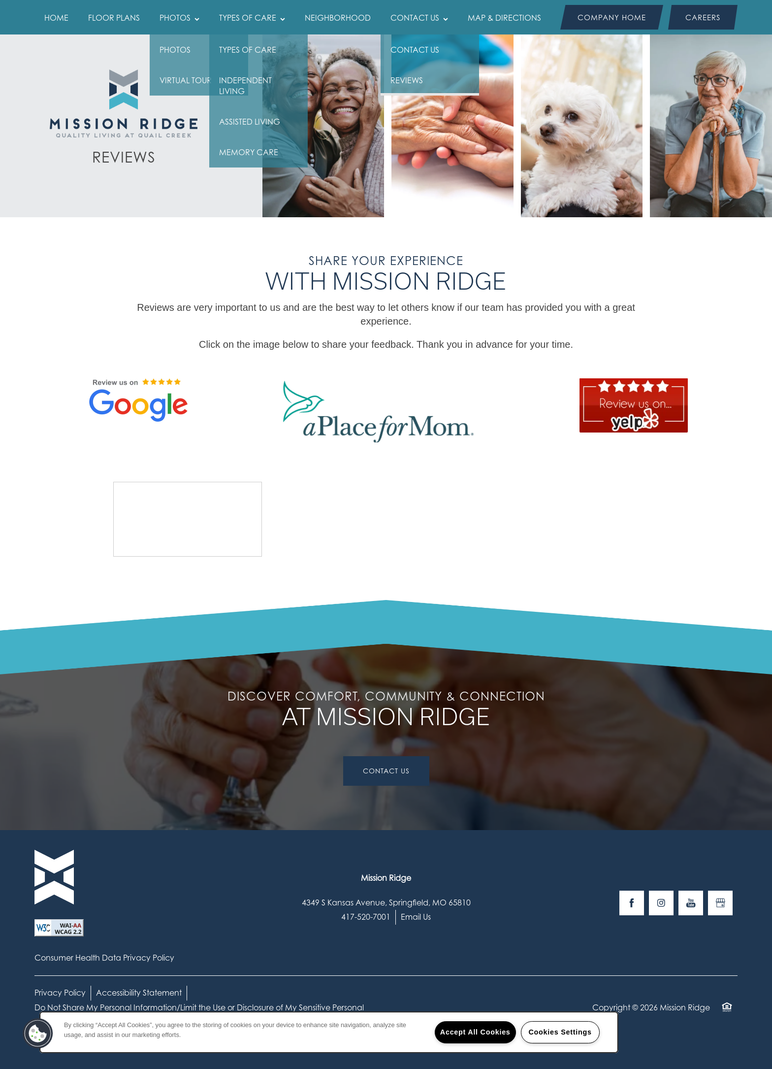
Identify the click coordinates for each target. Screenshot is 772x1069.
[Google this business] (720, 903)
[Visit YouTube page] (690, 903)
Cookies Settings (559, 1032)
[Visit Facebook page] (631, 903)
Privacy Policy (60, 993)
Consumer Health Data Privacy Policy (104, 958)
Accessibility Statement (139, 993)
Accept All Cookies (475, 1032)
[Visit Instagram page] (661, 903)
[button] (611, 17)
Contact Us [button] (386, 771)
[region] (328, 1032)
